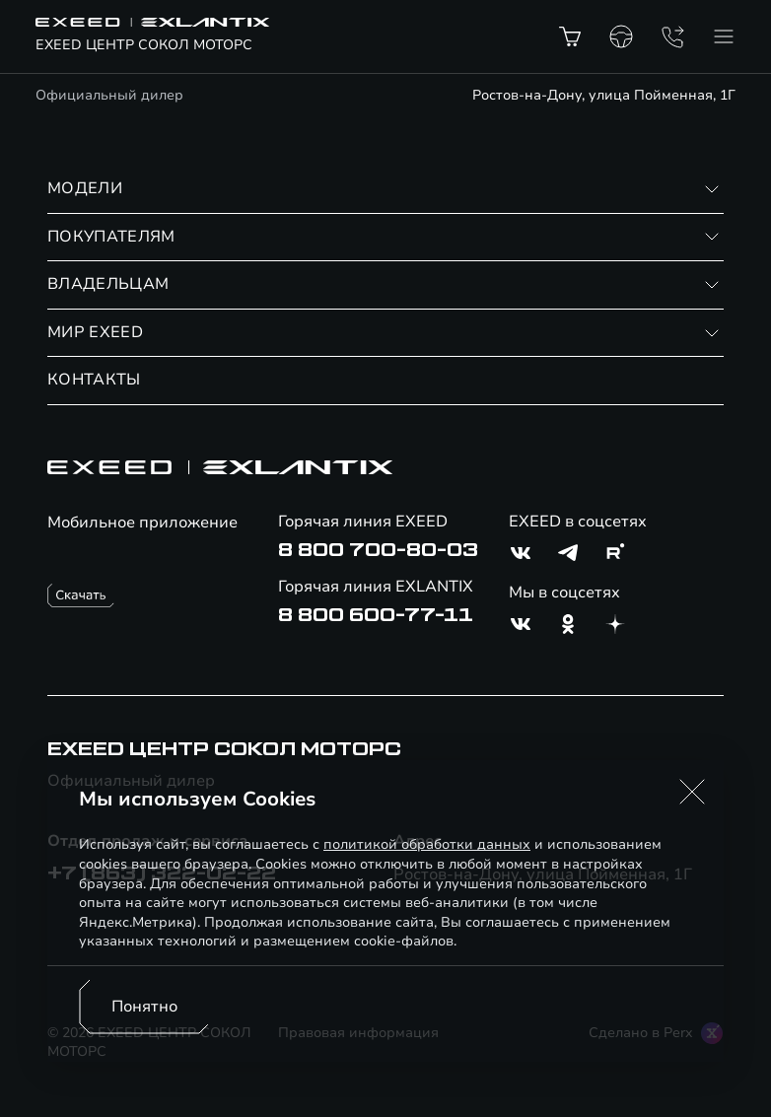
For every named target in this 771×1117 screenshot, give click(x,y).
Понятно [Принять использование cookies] (144, 1006)
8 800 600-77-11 (375, 615)
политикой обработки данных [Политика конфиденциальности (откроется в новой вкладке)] (426, 844)
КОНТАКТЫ (94, 379)
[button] (692, 791)
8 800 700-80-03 (378, 550)
